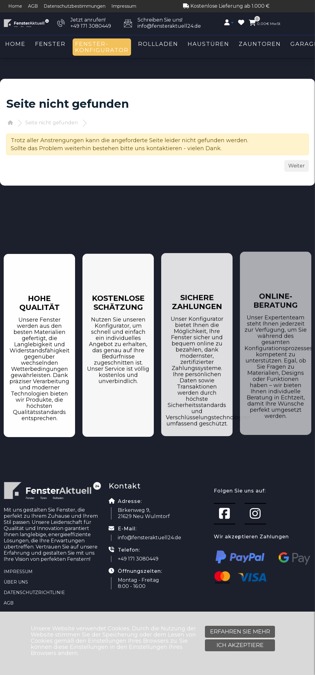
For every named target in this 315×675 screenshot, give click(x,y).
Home (15, 6)
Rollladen (158, 44)
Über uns (16, 582)
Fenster (50, 44)
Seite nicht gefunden (51, 123)
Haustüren (208, 44)
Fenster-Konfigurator (102, 47)
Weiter (296, 166)
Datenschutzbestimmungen (75, 6)
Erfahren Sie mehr (240, 631)
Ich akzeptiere (240, 645)
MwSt (265, 23)
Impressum (123, 6)
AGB (33, 6)
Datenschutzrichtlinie (34, 592)
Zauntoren (260, 44)
